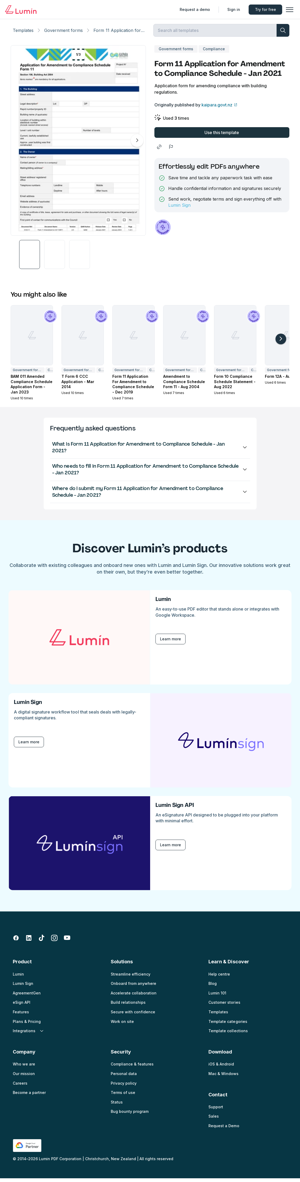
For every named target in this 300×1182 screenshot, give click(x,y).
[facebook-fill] (16, 942)
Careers (20, 1087)
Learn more (170, 642)
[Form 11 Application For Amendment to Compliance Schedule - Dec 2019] (133, 339)
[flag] (171, 150)
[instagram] (54, 942)
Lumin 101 (217, 996)
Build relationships (128, 1006)
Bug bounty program (130, 1115)
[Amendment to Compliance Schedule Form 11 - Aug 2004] (184, 339)
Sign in (232, 9)
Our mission (24, 1077)
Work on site (122, 1025)
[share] (159, 150)
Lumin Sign (179, 208)
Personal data (124, 1077)
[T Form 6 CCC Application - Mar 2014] (82, 339)
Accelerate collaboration (134, 996)
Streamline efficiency (130, 978)
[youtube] (67, 942)
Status (117, 1106)
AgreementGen (27, 996)
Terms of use (123, 1096)
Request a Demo (223, 1129)
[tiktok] (41, 942)
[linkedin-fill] (29, 942)
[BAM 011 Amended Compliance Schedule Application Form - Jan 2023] (32, 339)
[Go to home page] (22, 9)
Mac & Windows (223, 1077)
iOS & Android (221, 1067)
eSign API (21, 1006)
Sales (213, 1120)
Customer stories (224, 1006)
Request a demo (193, 9)
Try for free (264, 9)
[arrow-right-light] (281, 342)
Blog (212, 987)
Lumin (18, 978)
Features (21, 1015)
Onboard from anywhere (133, 987)
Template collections (228, 1034)
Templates (23, 34)
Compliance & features (132, 1067)
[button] (288, 9)
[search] (283, 34)
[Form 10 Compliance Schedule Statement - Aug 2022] (235, 339)
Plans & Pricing (27, 1025)
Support (215, 1110)
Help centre (219, 978)
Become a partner (29, 1096)
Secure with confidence (133, 1015)
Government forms (63, 34)
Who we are (24, 1067)
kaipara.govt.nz (217, 108)
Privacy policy (124, 1087)
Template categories (227, 1025)
